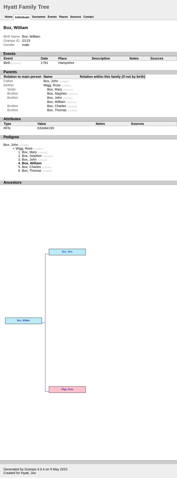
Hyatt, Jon (28, 473)
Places (63, 16)
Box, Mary (60, 89)
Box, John (56, 81)
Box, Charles (62, 106)
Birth (12, 63)
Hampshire (66, 63)
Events (52, 16)
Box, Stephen (62, 93)
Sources (75, 16)
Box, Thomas (62, 110)
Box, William (61, 102)
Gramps (30, 469)
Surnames (38, 16)
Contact (88, 16)
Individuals (22, 17)
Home (8, 16)
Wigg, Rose (57, 85)
